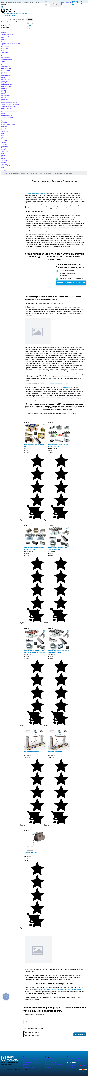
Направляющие (5, 110)
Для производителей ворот (13, 3)
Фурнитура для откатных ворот (10, 121)
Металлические (5, 79)
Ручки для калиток (6, 115)
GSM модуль (5, 54)
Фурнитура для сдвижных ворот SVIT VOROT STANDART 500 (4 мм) (34, 651)
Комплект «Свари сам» (55, 751)
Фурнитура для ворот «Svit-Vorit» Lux (34, 445)
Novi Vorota (4, 48)
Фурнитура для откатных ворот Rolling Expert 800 (34, 548)
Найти (30, 19)
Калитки (3, 101)
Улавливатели (5, 119)
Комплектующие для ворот (9, 103)
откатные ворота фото (63, 387)
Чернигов (4, 144)
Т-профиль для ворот (30, 852)
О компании (48, 1058)
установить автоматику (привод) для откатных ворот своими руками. (59, 989)
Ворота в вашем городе (8, 124)
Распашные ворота (6, 84)
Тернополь (4, 140)
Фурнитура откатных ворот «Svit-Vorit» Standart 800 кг (58, 651)
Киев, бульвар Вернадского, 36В (76, 1060)
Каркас (3, 77)
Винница (3, 128)
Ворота (3, 65)
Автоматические (6, 68)
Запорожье (4, 131)
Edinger (3, 38)
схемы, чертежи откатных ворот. (58, 384)
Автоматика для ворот (7, 34)
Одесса (3, 139)
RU (81, 4)
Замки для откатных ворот (9, 106)
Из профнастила (6, 75)
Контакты (4, 5)
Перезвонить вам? (55, 4)
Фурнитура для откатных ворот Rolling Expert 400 (58, 445)
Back (2, 168)
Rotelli (3, 41)
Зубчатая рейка (5, 56)
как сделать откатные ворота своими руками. (52, 372)
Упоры (3, 61)
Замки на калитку (6, 108)
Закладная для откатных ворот (10, 104)
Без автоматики (5, 70)
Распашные (4, 146)
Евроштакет (4, 72)
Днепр (3, 130)
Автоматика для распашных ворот (11, 43)
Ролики (3, 113)
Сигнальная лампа (6, 59)
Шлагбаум (4, 122)
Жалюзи (3, 74)
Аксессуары (4, 52)
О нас (2, 3)
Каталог (3, 32)
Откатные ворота (6, 66)
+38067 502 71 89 (73, 1065)
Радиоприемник (5, 57)
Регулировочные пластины (9, 112)
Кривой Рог (4, 135)
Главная (5, 173)
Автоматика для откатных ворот (10, 36)
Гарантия (37, 3)
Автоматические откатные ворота (36, 193)
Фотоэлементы (5, 63)
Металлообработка (6, 166)
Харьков (3, 142)
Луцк (2, 137)
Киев (2, 133)
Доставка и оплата (28, 3)
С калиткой (4, 81)
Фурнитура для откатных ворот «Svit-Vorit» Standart (57, 548)
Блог (3, 170)
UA (83, 2)
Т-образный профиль (7, 117)
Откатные (4, 126)
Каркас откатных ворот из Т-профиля (33, 752)
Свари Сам (4, 83)
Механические (5, 97)
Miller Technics (5, 39)
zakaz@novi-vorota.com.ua (74, 1058)
